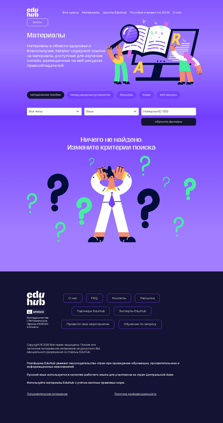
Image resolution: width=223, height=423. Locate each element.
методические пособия (45, 94)
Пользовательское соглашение (47, 394)
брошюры (126, 94)
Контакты (119, 298)
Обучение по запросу (140, 324)
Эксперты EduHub (132, 311)
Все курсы (71, 12)
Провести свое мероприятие (88, 324)
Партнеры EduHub (91, 311)
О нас (177, 12)
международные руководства (90, 94)
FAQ (94, 298)
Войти (37, 22)
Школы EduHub (115, 12)
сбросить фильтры (168, 121)
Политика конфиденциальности (135, 394)
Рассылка (147, 298)
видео (147, 94)
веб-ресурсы (168, 94)
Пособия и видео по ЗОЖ (149, 12)
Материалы (91, 12)
